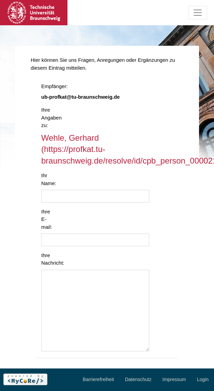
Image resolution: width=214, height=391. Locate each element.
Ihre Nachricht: (50, 259)
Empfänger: (50, 86)
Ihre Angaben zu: (50, 117)
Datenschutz (138, 379)
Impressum (174, 379)
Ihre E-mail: (46, 219)
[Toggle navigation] (197, 12)
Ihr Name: (48, 179)
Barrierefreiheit (98, 379)
